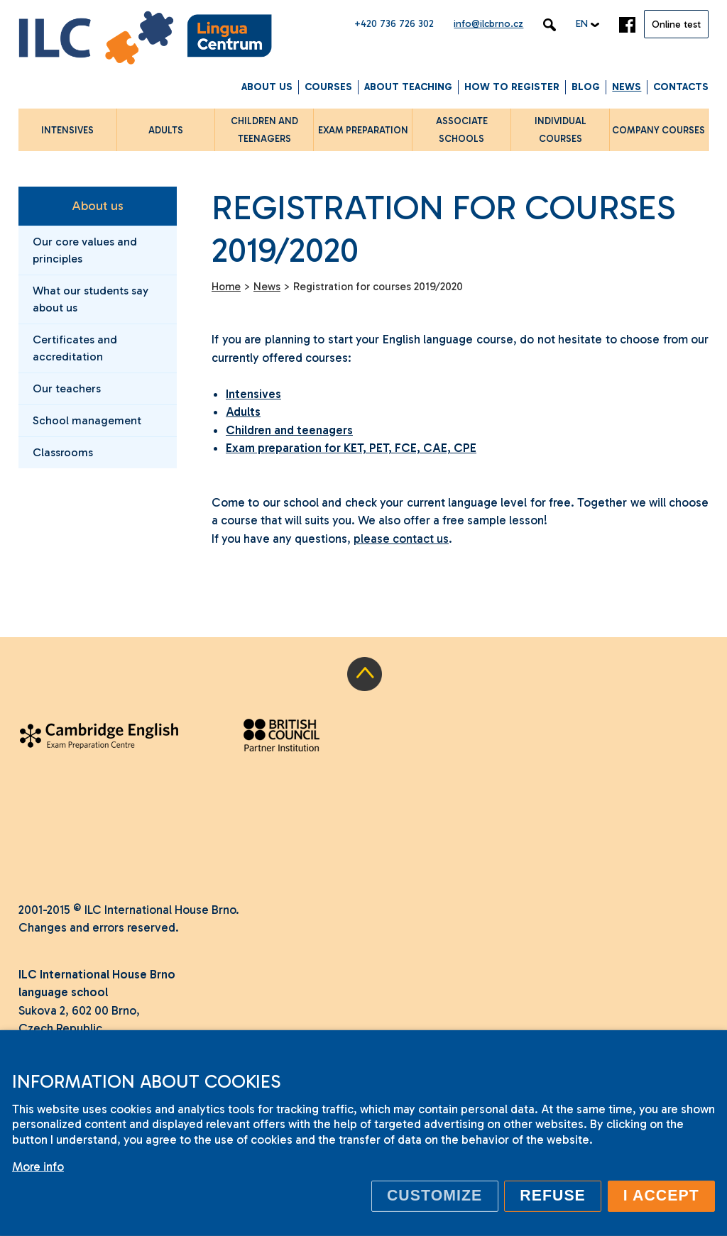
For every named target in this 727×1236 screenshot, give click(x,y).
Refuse (553, 1195)
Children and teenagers (289, 430)
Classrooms (63, 452)
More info (38, 1166)
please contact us (401, 538)
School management (87, 420)
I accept (661, 1195)
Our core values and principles (85, 250)
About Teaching (408, 87)
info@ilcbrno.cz (488, 24)
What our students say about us (90, 299)
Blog (586, 87)
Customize (434, 1195)
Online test (676, 24)
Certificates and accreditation (75, 348)
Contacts (681, 87)
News (626, 87)
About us (267, 87)
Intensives (253, 394)
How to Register (511, 87)
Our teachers (67, 388)
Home (226, 286)
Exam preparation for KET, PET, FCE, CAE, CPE (351, 448)
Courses (328, 87)
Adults (243, 411)
